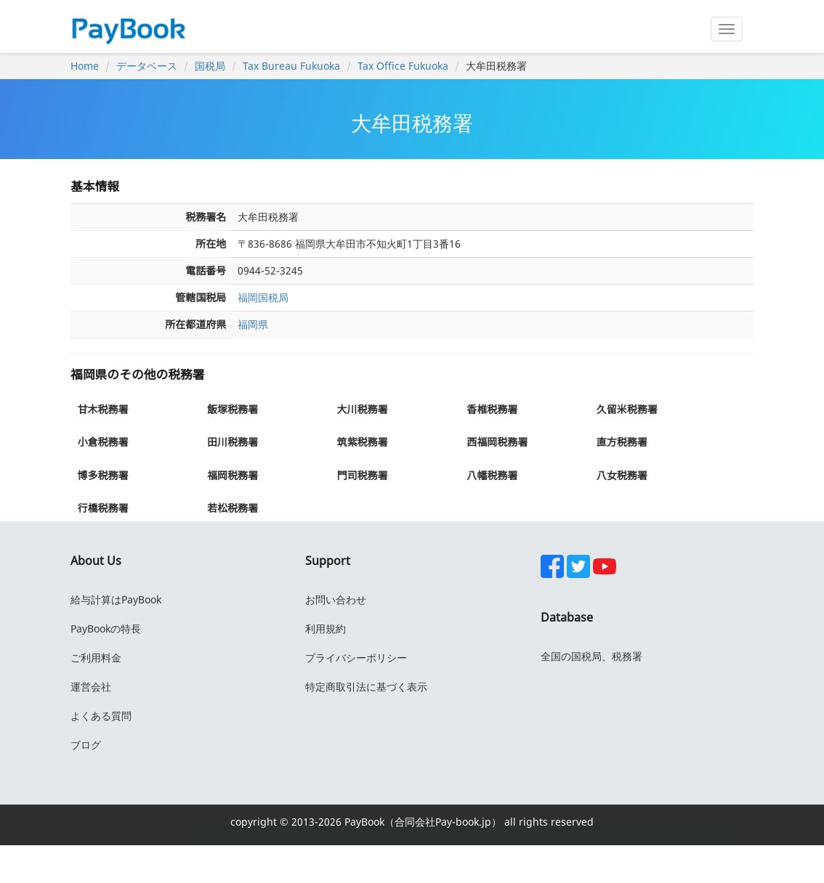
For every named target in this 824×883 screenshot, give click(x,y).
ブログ (85, 745)
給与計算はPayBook (115, 599)
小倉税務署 (102, 442)
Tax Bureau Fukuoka (291, 66)
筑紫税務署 (362, 442)
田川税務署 (232, 442)
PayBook (363, 822)
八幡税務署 (491, 475)
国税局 (210, 66)
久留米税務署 (627, 409)
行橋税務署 (102, 508)
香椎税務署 (491, 409)
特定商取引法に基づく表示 (366, 686)
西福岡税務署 (497, 442)
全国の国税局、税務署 (591, 656)
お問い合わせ (335, 599)
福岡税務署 (232, 475)
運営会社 (90, 686)
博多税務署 (102, 475)
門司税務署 (362, 475)
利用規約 (325, 628)
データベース (146, 66)
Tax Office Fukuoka (403, 66)
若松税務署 (232, 508)
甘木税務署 (102, 409)
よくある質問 (101, 716)
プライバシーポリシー (356, 657)
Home (84, 66)
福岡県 (253, 324)
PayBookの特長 (105, 628)
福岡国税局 (263, 297)
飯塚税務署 (232, 409)
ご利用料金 (95, 657)
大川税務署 (362, 409)
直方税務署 (622, 442)
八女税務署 (622, 475)
